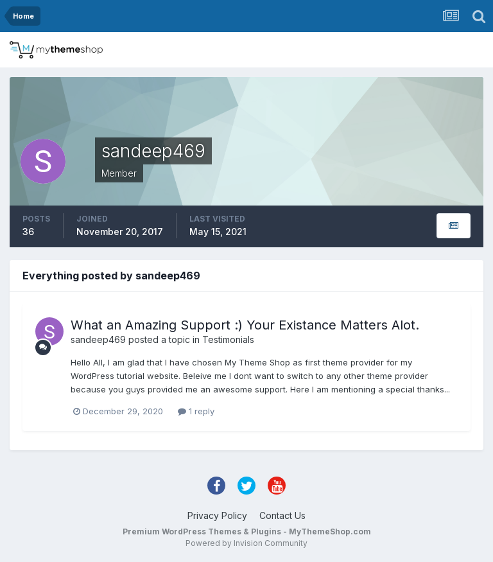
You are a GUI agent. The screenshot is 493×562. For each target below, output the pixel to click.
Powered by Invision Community (246, 543)
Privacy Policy (217, 515)
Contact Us (282, 515)
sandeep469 (98, 339)
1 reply (196, 411)
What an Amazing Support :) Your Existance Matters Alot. (245, 325)
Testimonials (228, 339)
